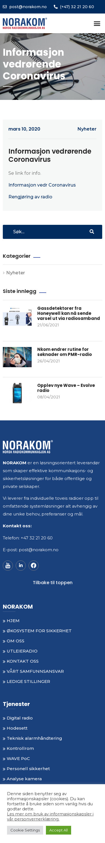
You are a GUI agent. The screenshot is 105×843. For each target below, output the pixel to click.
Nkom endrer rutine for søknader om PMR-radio (64, 351)
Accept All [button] (58, 830)
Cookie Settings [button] (25, 830)
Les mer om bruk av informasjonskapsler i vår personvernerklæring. (50, 816)
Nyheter (87, 129)
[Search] (92, 232)
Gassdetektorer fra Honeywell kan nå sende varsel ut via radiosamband (68, 313)
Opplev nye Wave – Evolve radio (66, 387)
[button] (97, 23)
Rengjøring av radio (30, 196)
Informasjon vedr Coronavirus (42, 185)
